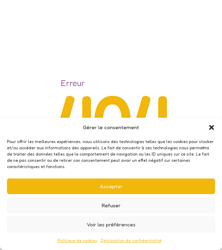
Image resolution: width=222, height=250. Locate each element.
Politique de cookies (77, 240)
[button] (211, 127)
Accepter (111, 186)
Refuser (111, 205)
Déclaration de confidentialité (131, 240)
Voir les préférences (111, 224)
